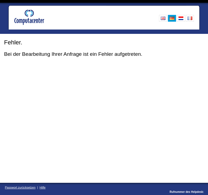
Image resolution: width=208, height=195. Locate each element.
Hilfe (43, 187)
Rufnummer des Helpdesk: (187, 191)
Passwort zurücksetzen (20, 187)
